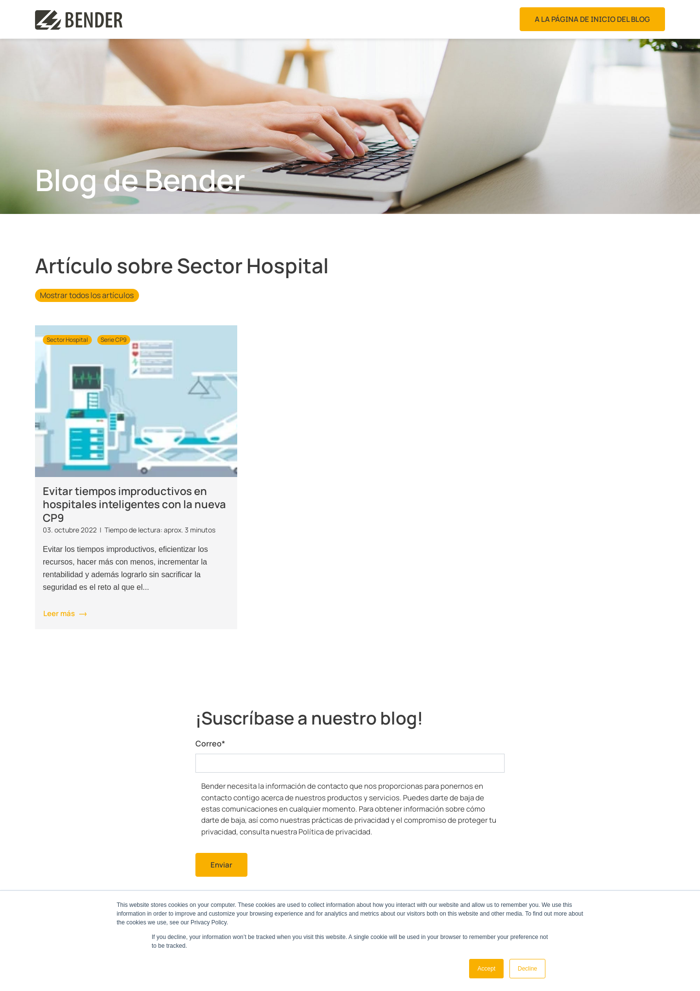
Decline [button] (527, 968)
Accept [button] (486, 968)
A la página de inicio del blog (592, 19)
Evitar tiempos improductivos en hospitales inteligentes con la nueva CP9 (134, 504)
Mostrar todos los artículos (87, 295)
